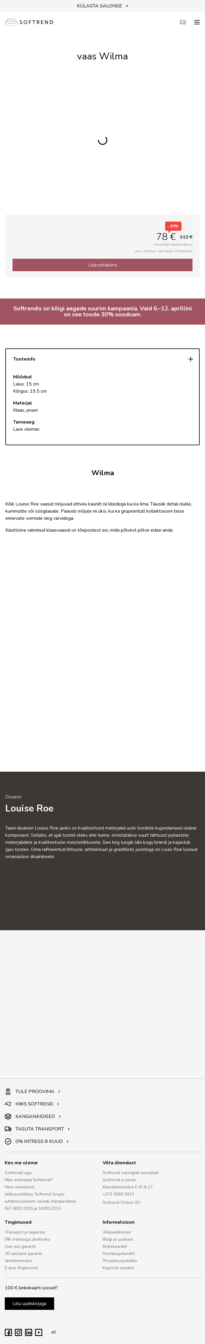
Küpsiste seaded (118, 1268)
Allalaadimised (117, 1232)
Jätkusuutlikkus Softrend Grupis (35, 1194)
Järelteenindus (18, 1261)
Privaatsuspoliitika (120, 1261)
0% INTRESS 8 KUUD (37, 1141)
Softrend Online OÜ (121, 1202)
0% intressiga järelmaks (27, 1239)
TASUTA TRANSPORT (37, 1129)
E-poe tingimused (21, 1268)
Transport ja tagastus (25, 1232)
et (52, 1332)
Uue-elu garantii (20, 1246)
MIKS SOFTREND (32, 1104)
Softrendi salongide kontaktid (131, 1173)
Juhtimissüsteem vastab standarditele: (41, 1201)
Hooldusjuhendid (118, 1253)
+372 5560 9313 (118, 1194)
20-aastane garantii (23, 1253)
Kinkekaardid (115, 1246)
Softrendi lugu (18, 1173)
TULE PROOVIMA (32, 1091)
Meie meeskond (19, 1187)
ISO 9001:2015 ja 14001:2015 (33, 1208)
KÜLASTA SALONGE (102, 6)
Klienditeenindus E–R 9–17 (128, 1187)
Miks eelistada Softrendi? (28, 1180)
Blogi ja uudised (118, 1239)
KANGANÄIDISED (33, 1116)
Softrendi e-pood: (119, 1180)
